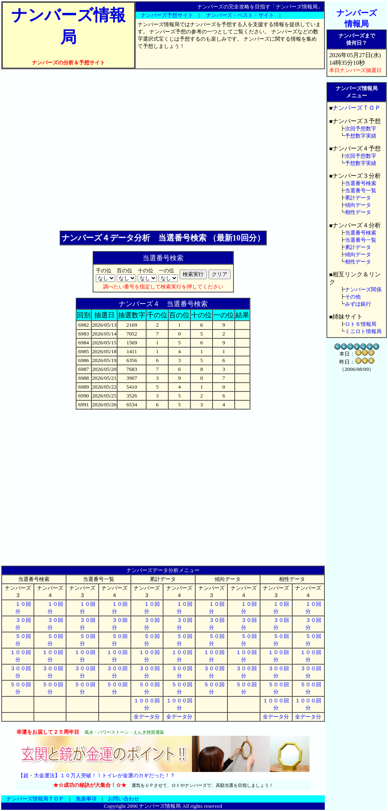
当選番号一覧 (360, 190)
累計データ (358, 198)
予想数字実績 (360, 136)
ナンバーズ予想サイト (167, 15)
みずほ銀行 (358, 304)
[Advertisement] (75, 149)
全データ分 (147, 717)
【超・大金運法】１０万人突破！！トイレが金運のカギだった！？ (96, 775)
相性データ (358, 212)
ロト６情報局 (360, 324)
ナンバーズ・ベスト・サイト (240, 15)
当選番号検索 (360, 183)
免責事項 (86, 799)
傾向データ (358, 205)
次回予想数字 (360, 129)
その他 (353, 297)
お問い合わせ (123, 799)
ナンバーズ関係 (363, 289)
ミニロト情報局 (363, 331)
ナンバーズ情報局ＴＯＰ (35, 799)
